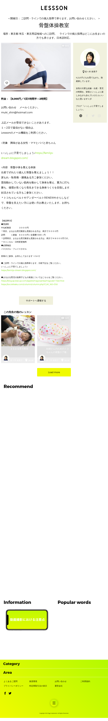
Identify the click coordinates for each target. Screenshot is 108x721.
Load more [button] (54, 372)
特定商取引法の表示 (38, 689)
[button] (5, 697)
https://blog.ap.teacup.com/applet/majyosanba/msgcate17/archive (32, 281)
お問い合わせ (61, 684)
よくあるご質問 (10, 684)
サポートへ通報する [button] (36, 300)
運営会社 (59, 689)
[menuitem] (54, 706)
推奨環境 (33, 684)
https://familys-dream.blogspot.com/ (18, 270)
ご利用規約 (85, 684)
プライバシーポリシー (13, 689)
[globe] (80, 116)
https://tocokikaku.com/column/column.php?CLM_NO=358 (29, 284)
